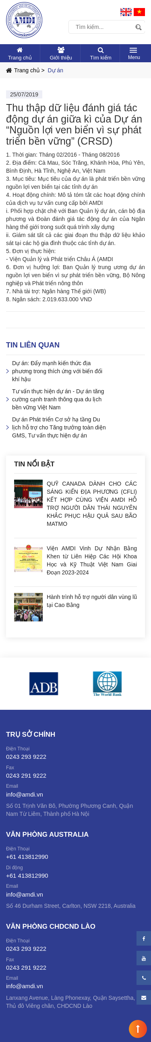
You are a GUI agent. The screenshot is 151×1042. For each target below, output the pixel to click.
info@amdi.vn (24, 794)
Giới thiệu (61, 58)
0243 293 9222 (26, 756)
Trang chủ (20, 58)
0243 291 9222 (26, 775)
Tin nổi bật (34, 464)
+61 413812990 (27, 856)
